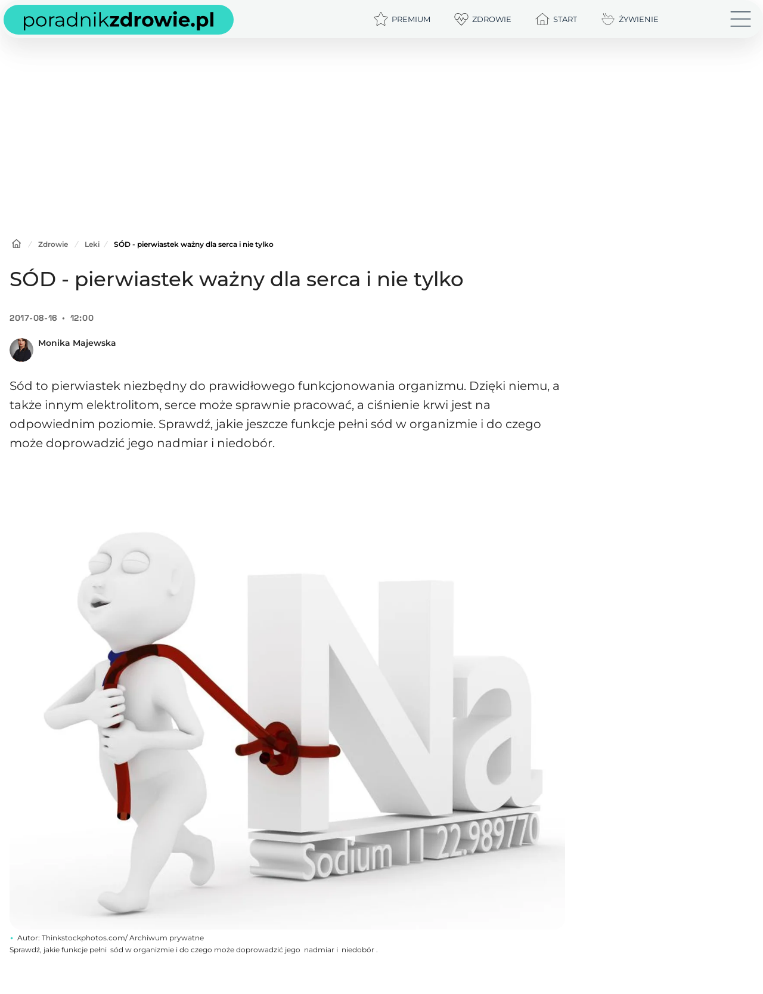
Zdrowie (53, 244)
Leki (92, 244)
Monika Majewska (77, 342)
